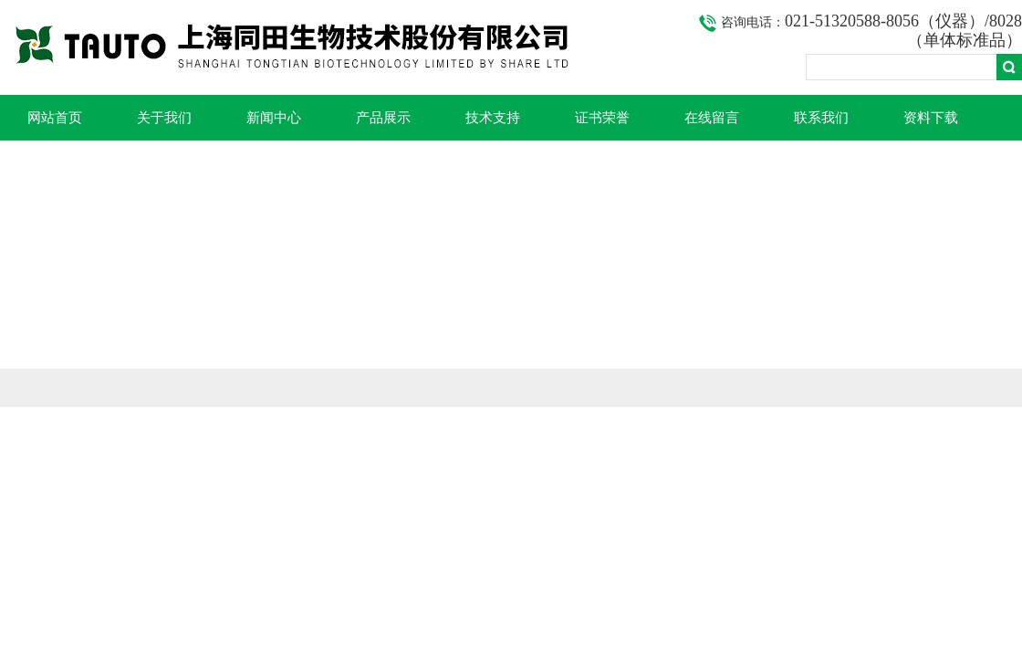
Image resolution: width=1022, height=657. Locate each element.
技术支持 (492, 117)
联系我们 (821, 117)
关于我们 (164, 117)
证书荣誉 (602, 117)
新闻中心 (273, 117)
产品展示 (383, 117)
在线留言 (711, 117)
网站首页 (54, 117)
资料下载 (930, 117)
